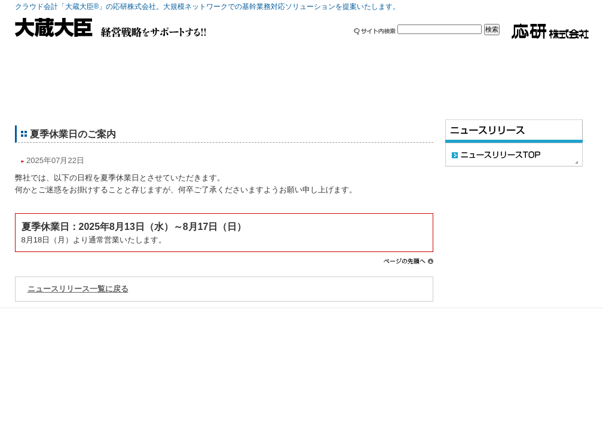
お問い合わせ (541, 51)
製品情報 (63, 51)
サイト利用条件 (457, 315)
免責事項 (507, 315)
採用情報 (349, 51)
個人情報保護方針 (558, 315)
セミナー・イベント (445, 51)
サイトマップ (401, 315)
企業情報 (254, 51)
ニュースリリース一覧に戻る (77, 288)
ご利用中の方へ (158, 51)
